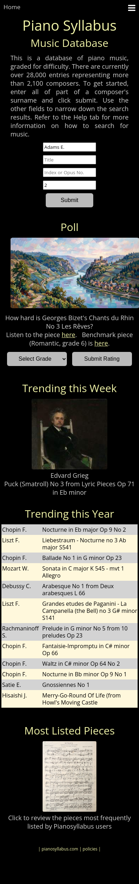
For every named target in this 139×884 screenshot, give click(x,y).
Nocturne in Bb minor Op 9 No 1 (84, 674)
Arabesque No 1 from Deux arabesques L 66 (78, 589)
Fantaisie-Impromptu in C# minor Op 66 (85, 649)
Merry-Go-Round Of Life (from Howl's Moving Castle (81, 698)
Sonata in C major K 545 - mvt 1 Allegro (83, 572)
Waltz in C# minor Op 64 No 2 (81, 663)
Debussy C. (16, 586)
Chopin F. (14, 530)
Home (12, 7)
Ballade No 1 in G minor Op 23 (82, 558)
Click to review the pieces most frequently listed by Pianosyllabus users (69, 821)
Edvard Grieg (70, 475)
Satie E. (11, 685)
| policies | (90, 849)
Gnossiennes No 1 (66, 685)
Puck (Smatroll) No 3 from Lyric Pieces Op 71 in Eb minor (69, 488)
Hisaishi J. (14, 695)
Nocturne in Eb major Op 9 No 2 (84, 530)
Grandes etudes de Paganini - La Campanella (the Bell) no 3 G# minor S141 (89, 611)
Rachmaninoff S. (20, 631)
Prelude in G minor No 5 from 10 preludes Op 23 (85, 631)
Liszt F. (11, 540)
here (68, 334)
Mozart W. (15, 568)
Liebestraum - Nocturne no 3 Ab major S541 (84, 543)
